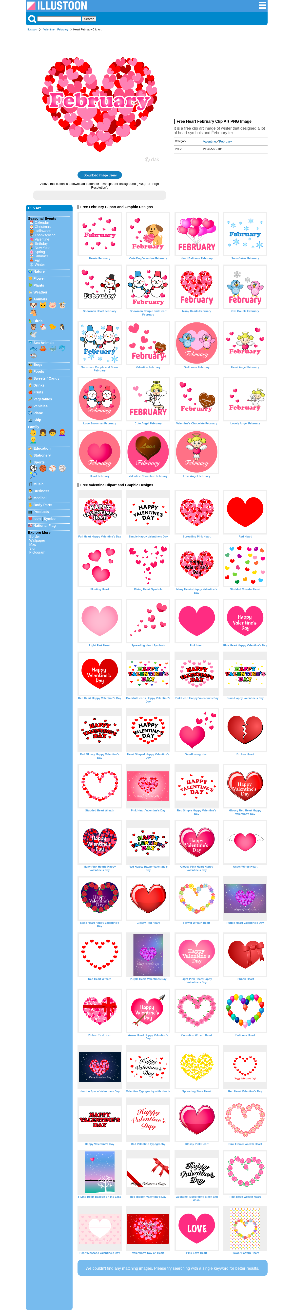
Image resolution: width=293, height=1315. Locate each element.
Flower (39, 278)
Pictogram (37, 552)
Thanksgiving (45, 235)
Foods (39, 371)
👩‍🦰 (62, 432)
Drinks (39, 385)
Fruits (38, 392)
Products (41, 512)
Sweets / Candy (47, 378)
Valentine (49, 29)
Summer (41, 256)
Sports (39, 462)
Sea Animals (44, 343)
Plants (39, 285)
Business (41, 491)
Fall (37, 260)
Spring (40, 252)
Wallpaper (37, 540)
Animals (40, 299)
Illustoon (32, 29)
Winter (40, 265)
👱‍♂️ (33, 440)
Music (39, 484)
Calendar (42, 222)
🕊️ (33, 334)
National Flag (45, 526)
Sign (33, 548)
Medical (40, 498)
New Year (42, 248)
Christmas (43, 227)
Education (42, 448)
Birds (38, 321)
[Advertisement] (220, 76)
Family (33, 427)
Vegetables (43, 399)
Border (34, 536)
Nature (39, 271)
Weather (41, 292)
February (62, 29)
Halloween (43, 231)
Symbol (50, 519)
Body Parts (43, 505)
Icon (37, 519)
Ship (37, 420)
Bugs (38, 364)
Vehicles (41, 406)
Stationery (42, 455)
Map (32, 544)
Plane (38, 413)
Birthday (41, 243)
